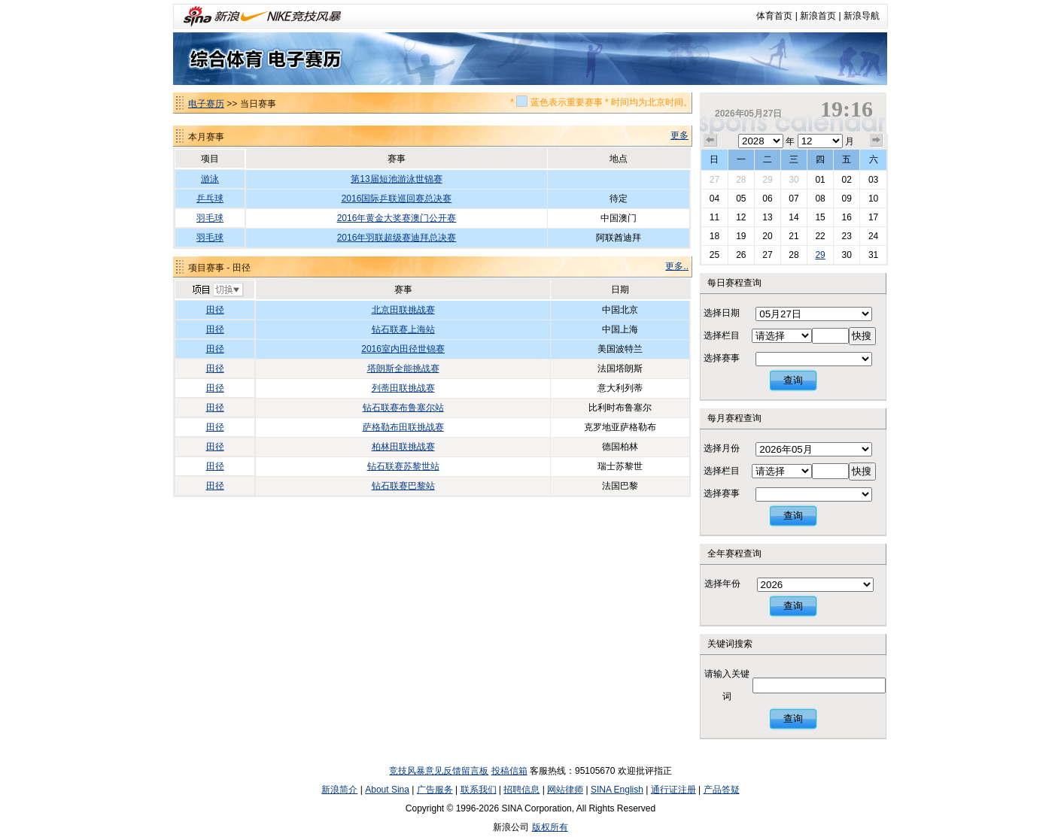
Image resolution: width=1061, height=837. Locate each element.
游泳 (210, 179)
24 (873, 236)
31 (873, 255)
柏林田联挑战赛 (403, 446)
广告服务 (435, 789)
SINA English (617, 789)
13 (767, 217)
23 (846, 236)
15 (820, 217)
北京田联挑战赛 (403, 310)
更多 (679, 135)
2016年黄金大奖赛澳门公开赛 (397, 218)
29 (767, 179)
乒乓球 (209, 198)
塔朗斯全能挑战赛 (403, 368)
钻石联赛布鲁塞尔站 (403, 407)
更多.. (677, 266)
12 (741, 217)
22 (820, 236)
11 (714, 217)
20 (767, 236)
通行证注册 (673, 789)
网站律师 (565, 789)
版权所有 (550, 827)
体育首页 (774, 16)
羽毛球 (209, 218)
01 (820, 179)
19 (741, 236)
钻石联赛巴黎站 (403, 486)
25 (714, 255)
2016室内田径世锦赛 (403, 349)
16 (846, 217)
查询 (793, 380)
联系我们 (479, 789)
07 (793, 198)
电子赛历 (206, 104)
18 (714, 236)
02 (846, 179)
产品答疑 (722, 789)
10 (873, 198)
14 (793, 217)
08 (820, 198)
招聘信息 (521, 789)
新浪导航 (862, 16)
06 (767, 198)
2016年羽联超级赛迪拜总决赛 (397, 237)
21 (793, 236)
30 (793, 179)
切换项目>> (217, 290)
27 (714, 179)
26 (741, 255)
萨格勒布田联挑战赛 (403, 427)
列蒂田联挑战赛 (403, 388)
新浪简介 (339, 789)
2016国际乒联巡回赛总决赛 (397, 198)
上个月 (710, 140)
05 (741, 198)
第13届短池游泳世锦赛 (396, 179)
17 (873, 217)
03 (873, 179)
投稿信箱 (509, 771)
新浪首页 (818, 16)
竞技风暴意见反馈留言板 (438, 771)
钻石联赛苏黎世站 (403, 466)
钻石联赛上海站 (403, 329)
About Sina (387, 789)
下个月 (876, 140)
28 (741, 179)
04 (714, 198)
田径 (215, 310)
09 (846, 198)
